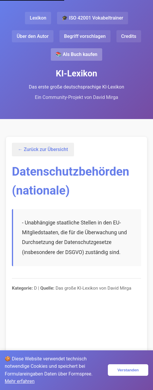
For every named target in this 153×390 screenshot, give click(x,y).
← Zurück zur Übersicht (43, 149)
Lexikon (38, 18)
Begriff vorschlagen (85, 36)
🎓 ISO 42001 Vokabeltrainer (92, 18)
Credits (128, 36)
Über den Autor (32, 36)
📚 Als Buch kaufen (76, 54)
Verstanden (128, 370)
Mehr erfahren (19, 381)
